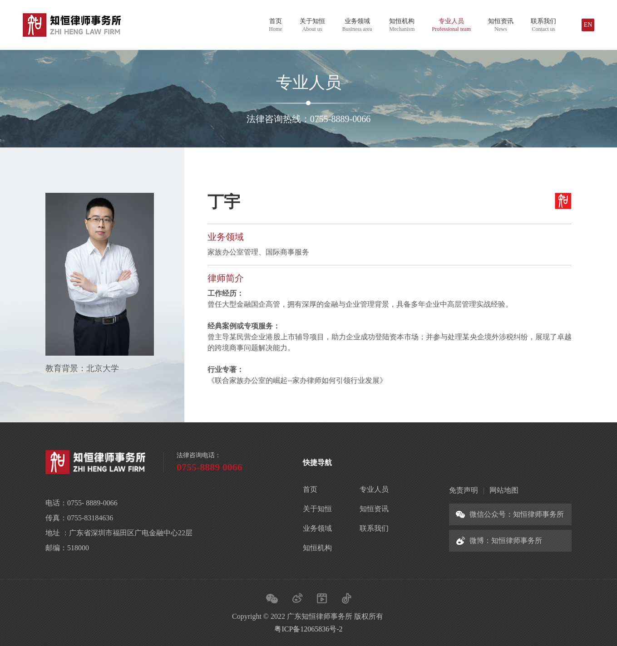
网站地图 (503, 490)
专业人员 (451, 25)
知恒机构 (402, 25)
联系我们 (543, 25)
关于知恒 (312, 25)
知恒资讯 (500, 25)
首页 (275, 25)
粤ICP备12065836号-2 (308, 629)
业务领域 (357, 25)
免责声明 (463, 490)
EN (588, 24)
